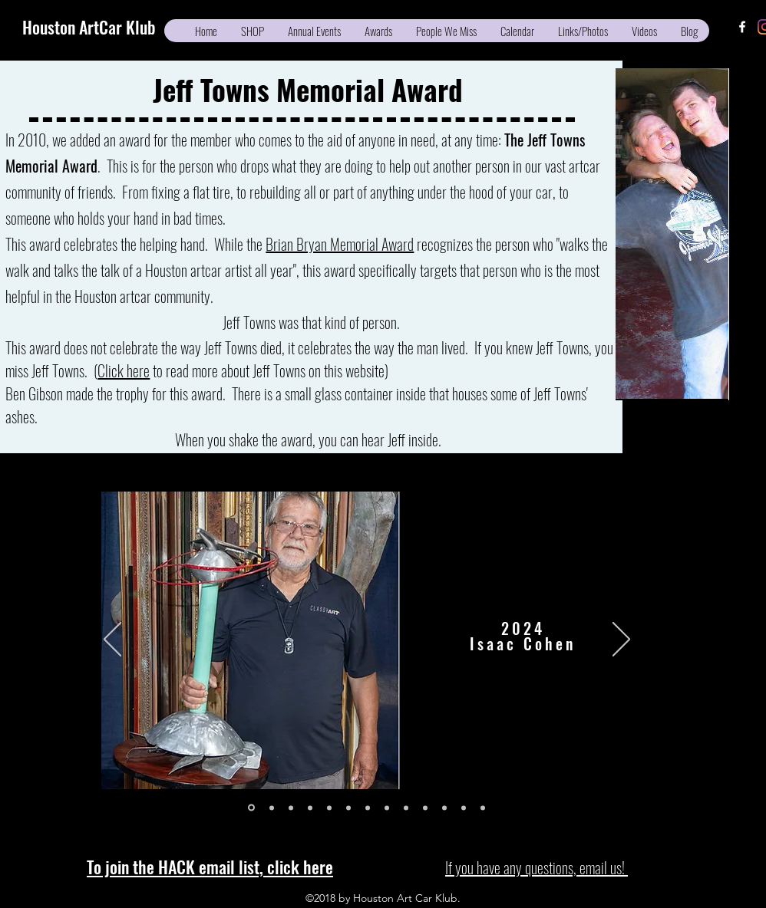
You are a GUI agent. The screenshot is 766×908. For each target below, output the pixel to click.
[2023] (271, 807)
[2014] (406, 807)
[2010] (482, 807)
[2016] (367, 807)
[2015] (387, 807)
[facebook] (742, 27)
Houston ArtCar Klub (89, 27)
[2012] (444, 807)
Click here (123, 370)
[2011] (463, 807)
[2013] (425, 807)
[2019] (310, 807)
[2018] (329, 807)
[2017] (348, 807)
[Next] (621, 640)
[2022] (291, 807)
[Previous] (112, 640)
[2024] (251, 807)
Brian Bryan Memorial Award (340, 243)
